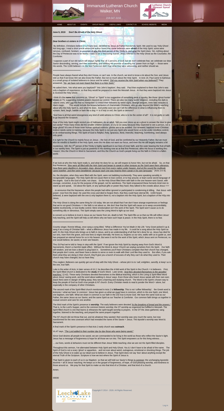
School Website (149, 24)
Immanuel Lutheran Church (112, 5)
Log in (165, 405)
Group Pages (98, 24)
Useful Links (115, 24)
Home (59, 24)
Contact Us (131, 24)
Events (84, 24)
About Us (71, 24)
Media (164, 24)
